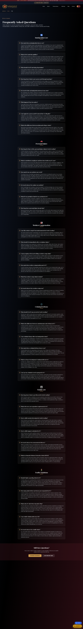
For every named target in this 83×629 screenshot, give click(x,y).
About (48, 6)
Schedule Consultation (35, 555)
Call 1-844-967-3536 (48, 555)
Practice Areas (56, 6)
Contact (73, 6)
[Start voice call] (78, 623)
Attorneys (63, 6)
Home (44, 6)
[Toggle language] (78, 6)
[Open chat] (77, 626)
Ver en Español (6, 18)
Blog (68, 6)
